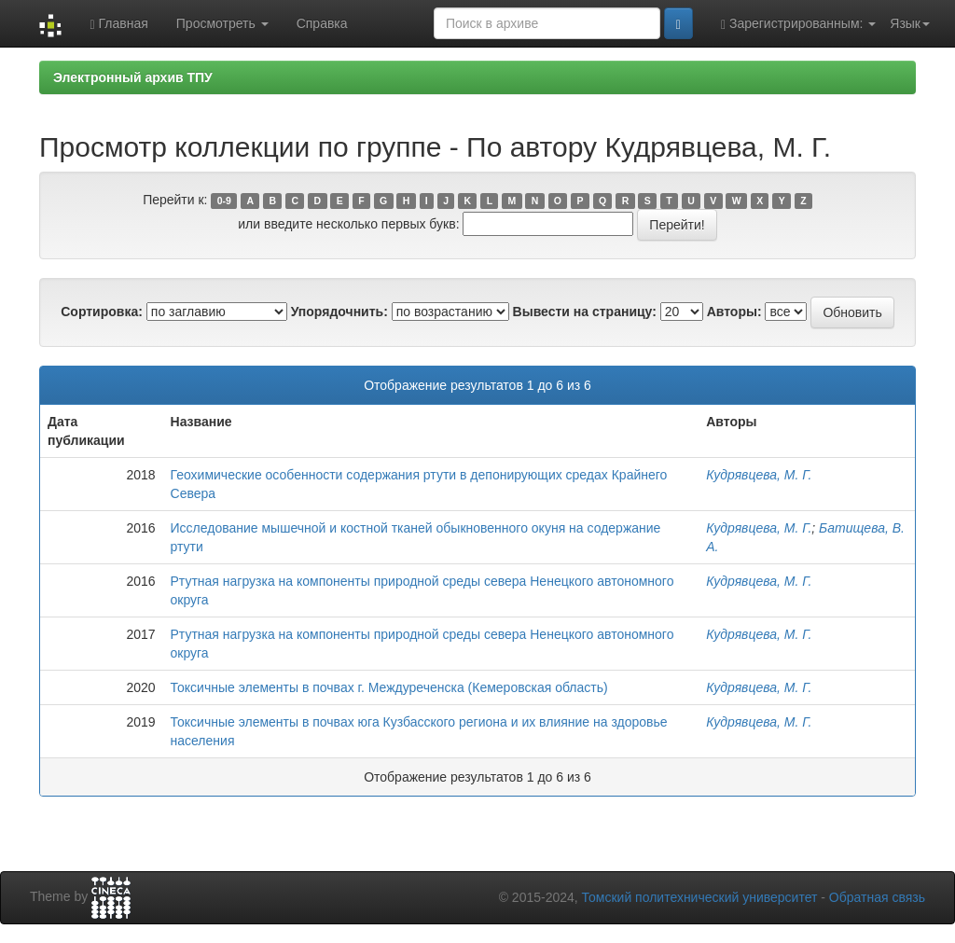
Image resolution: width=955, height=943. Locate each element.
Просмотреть (222, 23)
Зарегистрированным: (798, 24)
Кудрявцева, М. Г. (758, 474)
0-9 (224, 200)
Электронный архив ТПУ (133, 77)
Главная (118, 24)
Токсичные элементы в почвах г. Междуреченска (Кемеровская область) (389, 687)
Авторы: (734, 311)
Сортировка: (102, 311)
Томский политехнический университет (700, 897)
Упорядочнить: (339, 311)
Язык (910, 23)
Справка (322, 23)
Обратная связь (877, 897)
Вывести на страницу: (585, 311)
